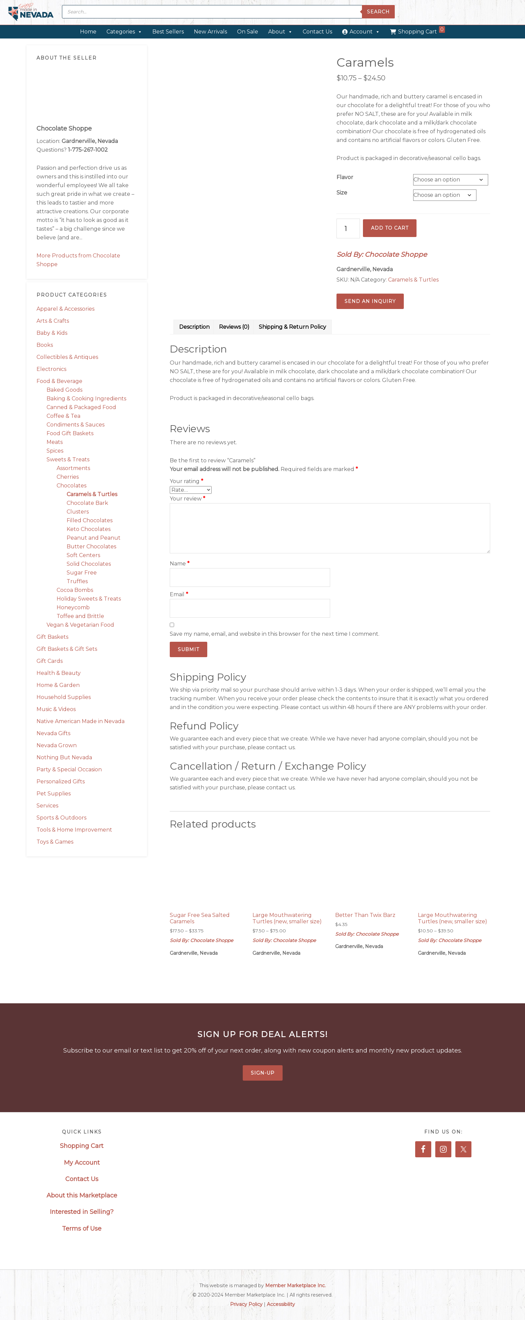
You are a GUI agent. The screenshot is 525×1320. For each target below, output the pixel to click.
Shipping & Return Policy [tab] (292, 327)
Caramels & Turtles (92, 494)
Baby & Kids (51, 333)
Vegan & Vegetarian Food (80, 625)
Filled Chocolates (89, 520)
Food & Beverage (59, 381)
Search (378, 12)
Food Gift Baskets (70, 433)
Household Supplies (63, 697)
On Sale (247, 31)
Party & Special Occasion (69, 769)
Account (365, 31)
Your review (187, 498)
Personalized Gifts (60, 781)
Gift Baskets (52, 637)
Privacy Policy (246, 1304)
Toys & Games (54, 842)
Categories (124, 31)
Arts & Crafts (52, 321)
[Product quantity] (348, 228)
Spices (55, 451)
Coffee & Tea (63, 416)
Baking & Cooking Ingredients (86, 398)
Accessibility (281, 1304)
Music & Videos (56, 709)
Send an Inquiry (370, 301)
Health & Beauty (58, 673)
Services (47, 805)
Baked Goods (64, 390)
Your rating (186, 481)
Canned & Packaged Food (81, 407)
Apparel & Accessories (65, 309)
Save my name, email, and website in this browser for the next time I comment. (274, 634)
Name (180, 563)
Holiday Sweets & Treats (89, 599)
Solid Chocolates (89, 564)
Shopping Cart (421, 30)
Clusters (78, 512)
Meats (55, 442)
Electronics (51, 369)
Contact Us (317, 31)
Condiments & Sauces (75, 424)
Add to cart (389, 228)
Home (88, 31)
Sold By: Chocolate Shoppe (381, 254)
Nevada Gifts (53, 733)
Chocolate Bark (87, 503)
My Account (82, 1162)
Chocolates (71, 485)
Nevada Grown (56, 745)
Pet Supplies (53, 793)
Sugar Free (82, 572)
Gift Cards (49, 661)
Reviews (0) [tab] (234, 327)
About (280, 31)
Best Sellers (168, 31)
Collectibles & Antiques (67, 357)
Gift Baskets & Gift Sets (66, 649)
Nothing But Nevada (64, 757)
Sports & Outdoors (61, 817)
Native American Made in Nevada (80, 721)
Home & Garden (58, 685)
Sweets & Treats (68, 459)
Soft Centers (83, 555)
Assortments (73, 468)
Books (44, 345)
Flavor (344, 177)
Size (341, 192)
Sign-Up (263, 1073)
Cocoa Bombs (75, 590)
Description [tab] (194, 327)
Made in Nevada (31, 12)
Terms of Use (81, 1228)
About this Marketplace (82, 1195)
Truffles (77, 581)
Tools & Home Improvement (74, 830)
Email (179, 594)
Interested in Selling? (82, 1212)
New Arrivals (210, 31)
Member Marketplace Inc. (295, 1286)
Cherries (68, 477)
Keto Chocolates (88, 529)
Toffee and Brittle (80, 616)
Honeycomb (73, 607)
